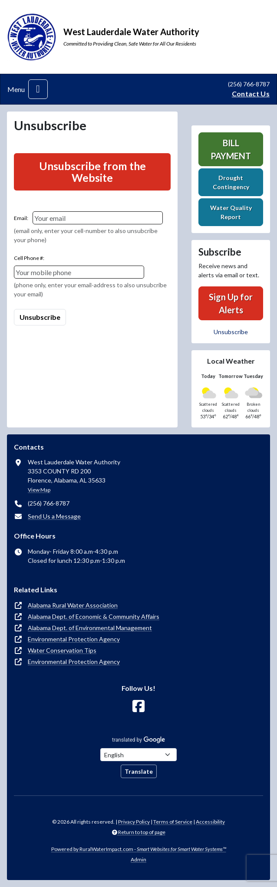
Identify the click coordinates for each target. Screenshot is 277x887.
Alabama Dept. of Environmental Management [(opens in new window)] (90, 627)
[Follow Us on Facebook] (138, 706)
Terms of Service (172, 821)
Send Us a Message (54, 516)
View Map (39, 489)
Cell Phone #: (29, 258)
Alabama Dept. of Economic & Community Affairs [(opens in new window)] (93, 616)
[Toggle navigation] (38, 89)
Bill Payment (231, 149)
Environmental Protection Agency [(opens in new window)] (74, 639)
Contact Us (251, 93)
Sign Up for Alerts (231, 303)
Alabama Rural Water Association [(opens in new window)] (73, 605)
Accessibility (210, 821)
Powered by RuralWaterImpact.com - (138, 849)
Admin (138, 859)
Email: (21, 218)
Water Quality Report (231, 212)
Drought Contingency (231, 182)
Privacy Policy (134, 821)
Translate (139, 771)
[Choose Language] (138, 754)
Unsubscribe (231, 331)
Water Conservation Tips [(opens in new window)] (62, 650)
